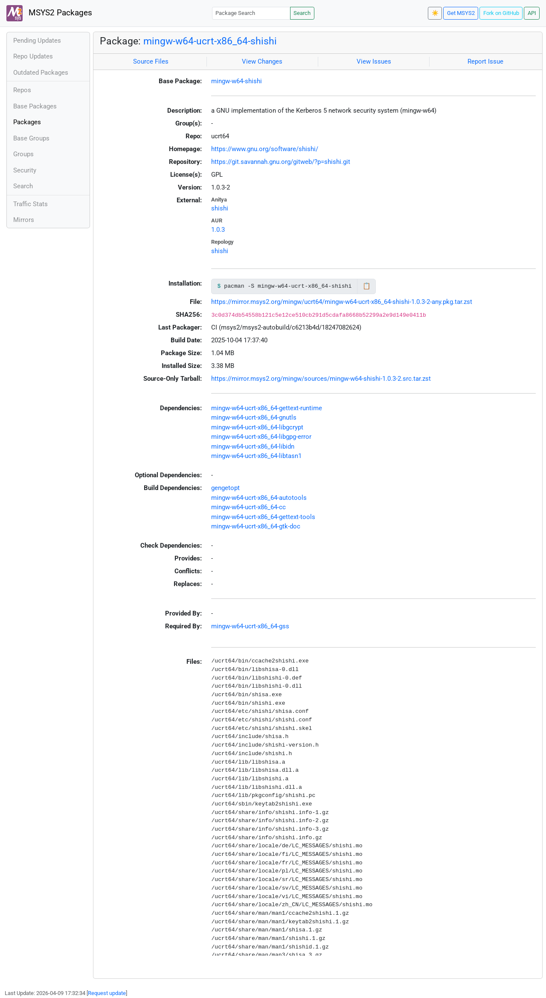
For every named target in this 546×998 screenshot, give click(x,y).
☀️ (435, 13)
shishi (219, 208)
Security (24, 170)
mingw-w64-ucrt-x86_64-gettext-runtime (266, 408)
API (532, 13)
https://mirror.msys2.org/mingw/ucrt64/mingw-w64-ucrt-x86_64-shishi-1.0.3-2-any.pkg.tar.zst (341, 302)
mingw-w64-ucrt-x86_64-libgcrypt (257, 427)
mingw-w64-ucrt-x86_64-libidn (252, 446)
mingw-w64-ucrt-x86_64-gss (250, 626)
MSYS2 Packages (49, 13)
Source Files (150, 61)
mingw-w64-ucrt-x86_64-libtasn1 (256, 456)
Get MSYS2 (461, 13)
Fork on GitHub (501, 13)
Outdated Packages (40, 72)
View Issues (374, 61)
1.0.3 (218, 229)
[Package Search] (251, 13)
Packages (27, 122)
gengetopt (225, 488)
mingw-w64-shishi (236, 81)
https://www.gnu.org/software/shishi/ (264, 149)
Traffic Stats (30, 204)
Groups (23, 154)
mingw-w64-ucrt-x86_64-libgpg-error (261, 437)
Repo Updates (33, 56)
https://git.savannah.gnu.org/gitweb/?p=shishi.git (280, 162)
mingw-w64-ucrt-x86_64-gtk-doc (255, 526)
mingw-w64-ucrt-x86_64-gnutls (253, 417)
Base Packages (35, 106)
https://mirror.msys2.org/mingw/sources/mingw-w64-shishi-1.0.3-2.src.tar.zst (321, 378)
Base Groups (31, 138)
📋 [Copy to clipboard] (367, 286)
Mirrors (23, 220)
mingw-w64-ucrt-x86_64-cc (248, 507)
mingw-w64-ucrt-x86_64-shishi (210, 41)
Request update (107, 993)
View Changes (262, 61)
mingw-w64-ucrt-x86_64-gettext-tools (263, 517)
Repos (22, 90)
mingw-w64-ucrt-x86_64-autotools (259, 498)
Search (302, 13)
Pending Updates (37, 40)
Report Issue (485, 61)
